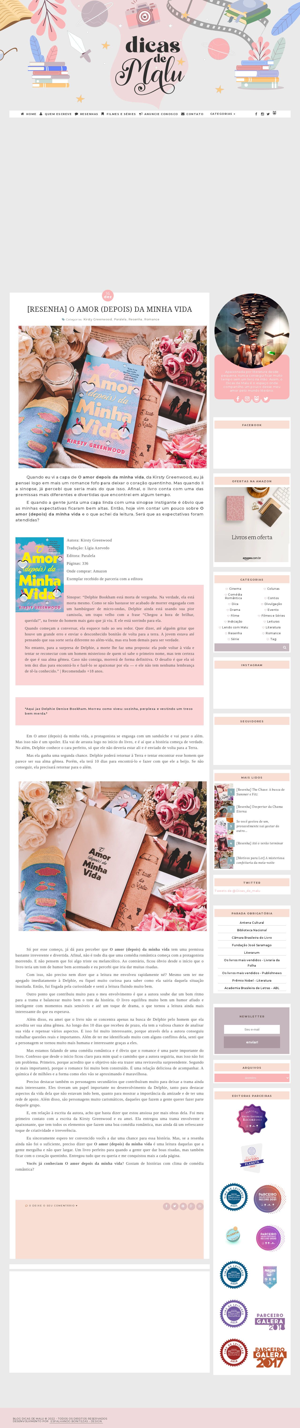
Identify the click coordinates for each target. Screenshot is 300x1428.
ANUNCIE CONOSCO (158, 114)
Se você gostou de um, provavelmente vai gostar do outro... (257, 826)
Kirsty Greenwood (98, 319)
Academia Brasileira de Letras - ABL (252, 988)
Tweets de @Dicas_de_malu (237, 891)
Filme (235, 615)
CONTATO (192, 114)
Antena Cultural (252, 922)
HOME (29, 114)
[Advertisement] (150, 154)
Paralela (120, 319)
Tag (273, 639)
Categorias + (223, 113)
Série (235, 639)
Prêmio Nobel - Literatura (252, 980)
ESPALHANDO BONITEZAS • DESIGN (76, 1421)
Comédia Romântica (233, 596)
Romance (151, 319)
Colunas (273, 588)
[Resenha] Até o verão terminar (259, 843)
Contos (273, 598)
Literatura (273, 627)
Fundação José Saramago (252, 945)
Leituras (273, 621)
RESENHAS (86, 114)
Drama (235, 610)
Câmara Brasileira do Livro (252, 937)
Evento (273, 610)
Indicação (235, 621)
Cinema (235, 588)
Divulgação (273, 604)
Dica (235, 604)
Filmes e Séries (119, 114)
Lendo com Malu (235, 627)
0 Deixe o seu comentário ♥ (53, 1205)
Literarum (251, 952)
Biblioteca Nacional (252, 930)
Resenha (135, 319)
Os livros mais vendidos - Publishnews (251, 973)
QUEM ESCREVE (56, 114)
